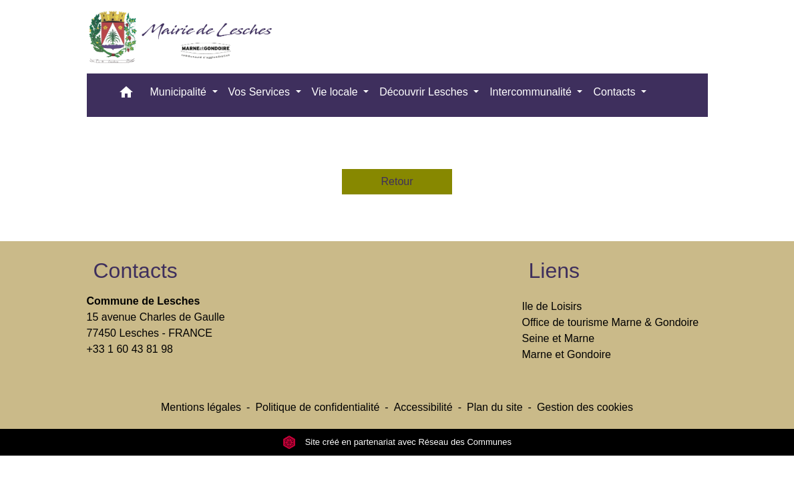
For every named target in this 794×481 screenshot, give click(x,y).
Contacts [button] (615, 92)
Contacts (135, 271)
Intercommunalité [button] (531, 92)
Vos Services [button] (260, 92)
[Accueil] (185, 37)
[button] (126, 95)
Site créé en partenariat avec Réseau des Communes (397, 442)
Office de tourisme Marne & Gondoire (610, 322)
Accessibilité (423, 407)
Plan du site (495, 407)
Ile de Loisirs (552, 306)
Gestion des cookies (585, 407)
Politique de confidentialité (317, 407)
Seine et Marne (558, 338)
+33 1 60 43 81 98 (130, 349)
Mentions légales (201, 407)
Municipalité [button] (180, 92)
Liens (554, 271)
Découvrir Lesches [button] (425, 92)
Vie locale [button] (336, 92)
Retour (397, 181)
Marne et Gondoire (566, 354)
